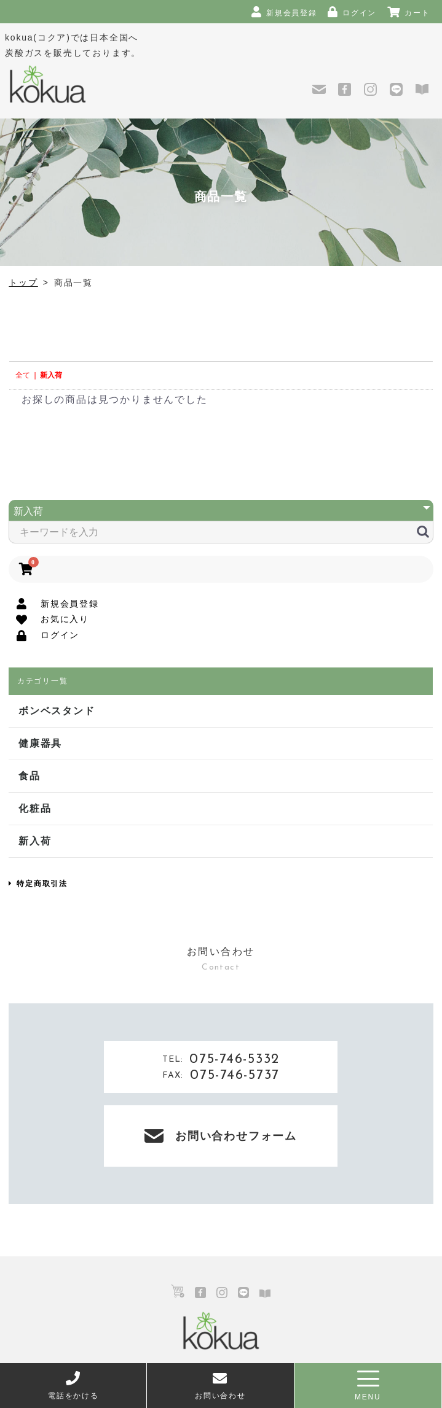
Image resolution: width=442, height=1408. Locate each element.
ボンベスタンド (56, 711)
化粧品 (34, 808)
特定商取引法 (38, 883)
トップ (23, 282)
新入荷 (51, 375)
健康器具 (40, 743)
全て (22, 375)
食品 (29, 776)
